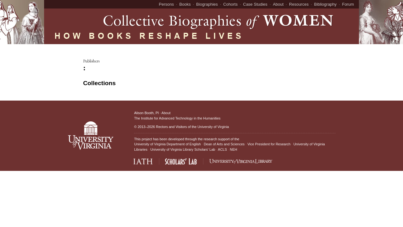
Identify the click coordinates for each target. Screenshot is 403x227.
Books (185, 4)
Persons (166, 4)
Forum (348, 4)
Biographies (207, 4)
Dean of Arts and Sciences (224, 144)
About (278, 4)
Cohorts (230, 4)
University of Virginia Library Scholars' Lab (182, 149)
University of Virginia (213, 127)
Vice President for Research (269, 144)
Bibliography (325, 4)
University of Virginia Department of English (167, 144)
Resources (299, 4)
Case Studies (255, 4)
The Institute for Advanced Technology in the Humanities (177, 118)
